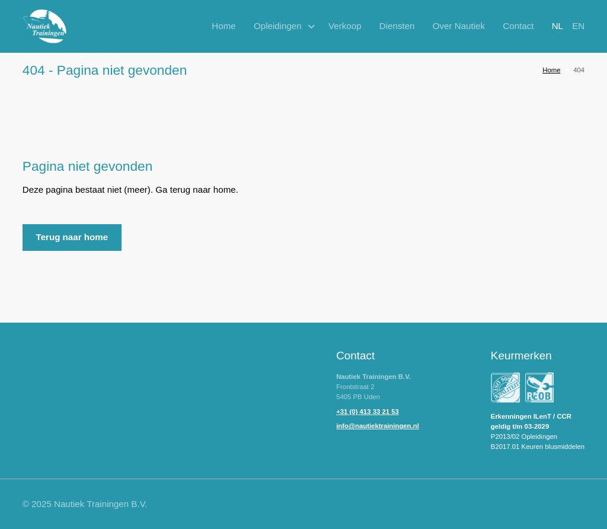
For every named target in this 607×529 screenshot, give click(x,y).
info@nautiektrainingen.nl (377, 425)
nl (557, 26)
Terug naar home (72, 237)
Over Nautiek (459, 26)
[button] (282, 26)
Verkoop (345, 26)
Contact (518, 26)
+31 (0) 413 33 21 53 (367, 411)
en (578, 26)
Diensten (397, 26)
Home (223, 26)
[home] (45, 26)
